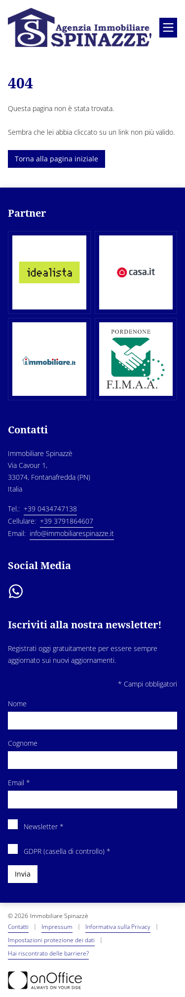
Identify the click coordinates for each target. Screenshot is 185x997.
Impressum (57, 926)
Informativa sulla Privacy (117, 926)
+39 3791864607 (66, 521)
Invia (23, 874)
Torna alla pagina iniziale (56, 158)
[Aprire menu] (168, 28)
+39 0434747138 (50, 508)
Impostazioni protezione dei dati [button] (51, 940)
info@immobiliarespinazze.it (72, 533)
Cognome (92, 753)
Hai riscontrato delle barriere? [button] (48, 953)
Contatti (18, 926)
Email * (92, 792)
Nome (92, 713)
